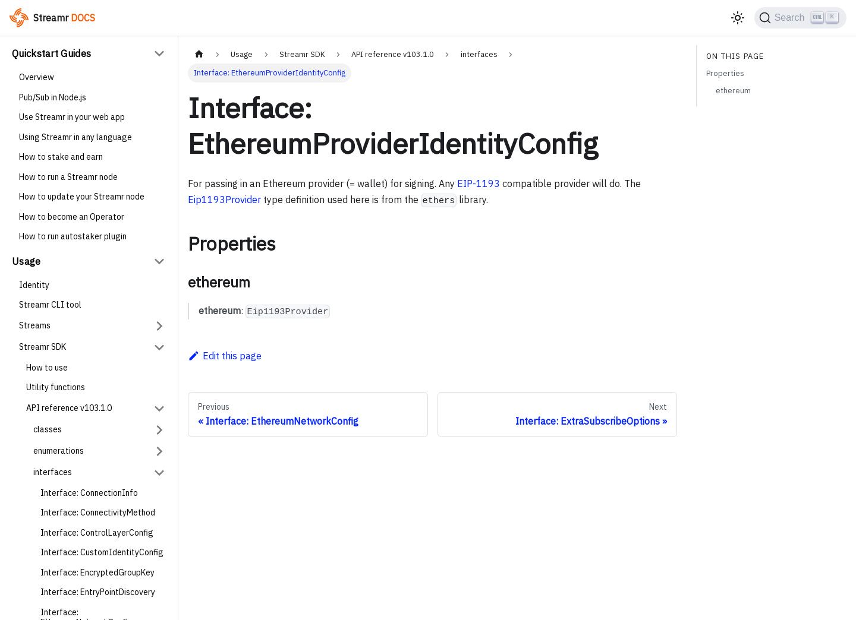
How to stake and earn (61, 156)
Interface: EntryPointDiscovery (97, 592)
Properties (725, 73)
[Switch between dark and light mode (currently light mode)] (737, 17)
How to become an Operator (71, 216)
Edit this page (225, 356)
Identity (34, 285)
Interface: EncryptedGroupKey (97, 572)
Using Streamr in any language (75, 137)
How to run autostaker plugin (73, 236)
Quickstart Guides (51, 53)
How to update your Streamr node (81, 196)
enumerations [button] (58, 450)
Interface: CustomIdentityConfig (101, 552)
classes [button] (47, 429)
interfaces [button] (52, 472)
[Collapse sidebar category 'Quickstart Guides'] (159, 53)
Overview (36, 77)
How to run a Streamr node (68, 177)
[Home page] (199, 54)
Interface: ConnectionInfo (89, 493)
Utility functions (55, 387)
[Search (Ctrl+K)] (800, 18)
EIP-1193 (478, 183)
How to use (47, 367)
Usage (26, 261)
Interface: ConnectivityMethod (97, 512)
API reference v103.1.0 (69, 408)
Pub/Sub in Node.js (52, 97)
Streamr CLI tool (50, 304)
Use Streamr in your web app (72, 117)
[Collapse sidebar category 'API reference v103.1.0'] (159, 408)
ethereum (733, 91)
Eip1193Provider (224, 199)
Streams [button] (35, 325)
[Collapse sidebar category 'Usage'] (159, 261)
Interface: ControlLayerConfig (96, 532)
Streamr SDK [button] (42, 346)
